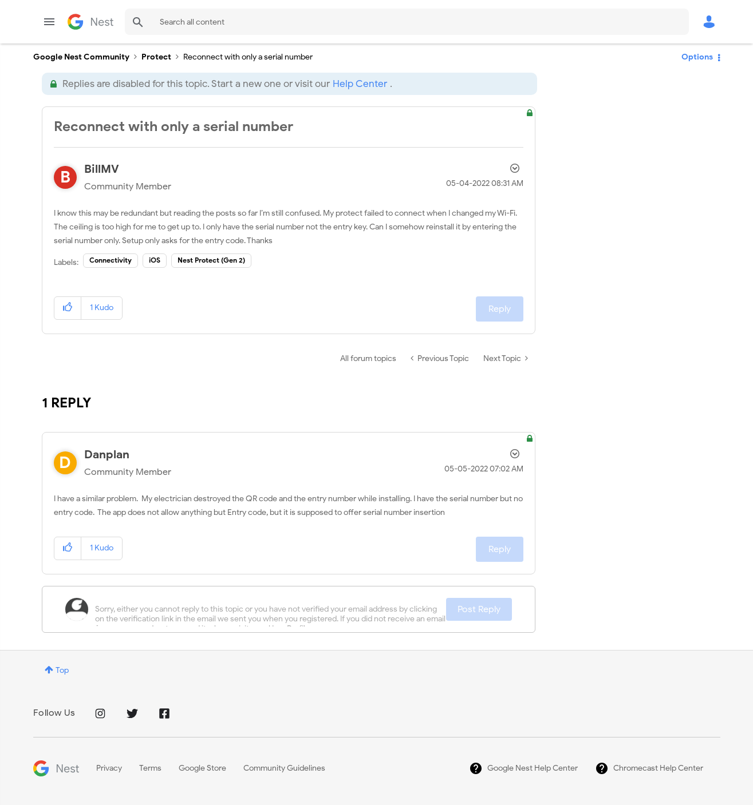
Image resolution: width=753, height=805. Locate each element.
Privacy (109, 768)
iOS (154, 260)
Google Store (202, 768)
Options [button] (697, 57)
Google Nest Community (90, 21)
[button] (67, 308)
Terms (150, 768)
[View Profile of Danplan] (106, 454)
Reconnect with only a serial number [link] (248, 57)
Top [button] (62, 670)
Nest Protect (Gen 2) (211, 260)
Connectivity (110, 260)
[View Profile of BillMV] (101, 169)
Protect (156, 57)
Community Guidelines (284, 768)
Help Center (360, 84)
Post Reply (479, 609)
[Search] (407, 22)
